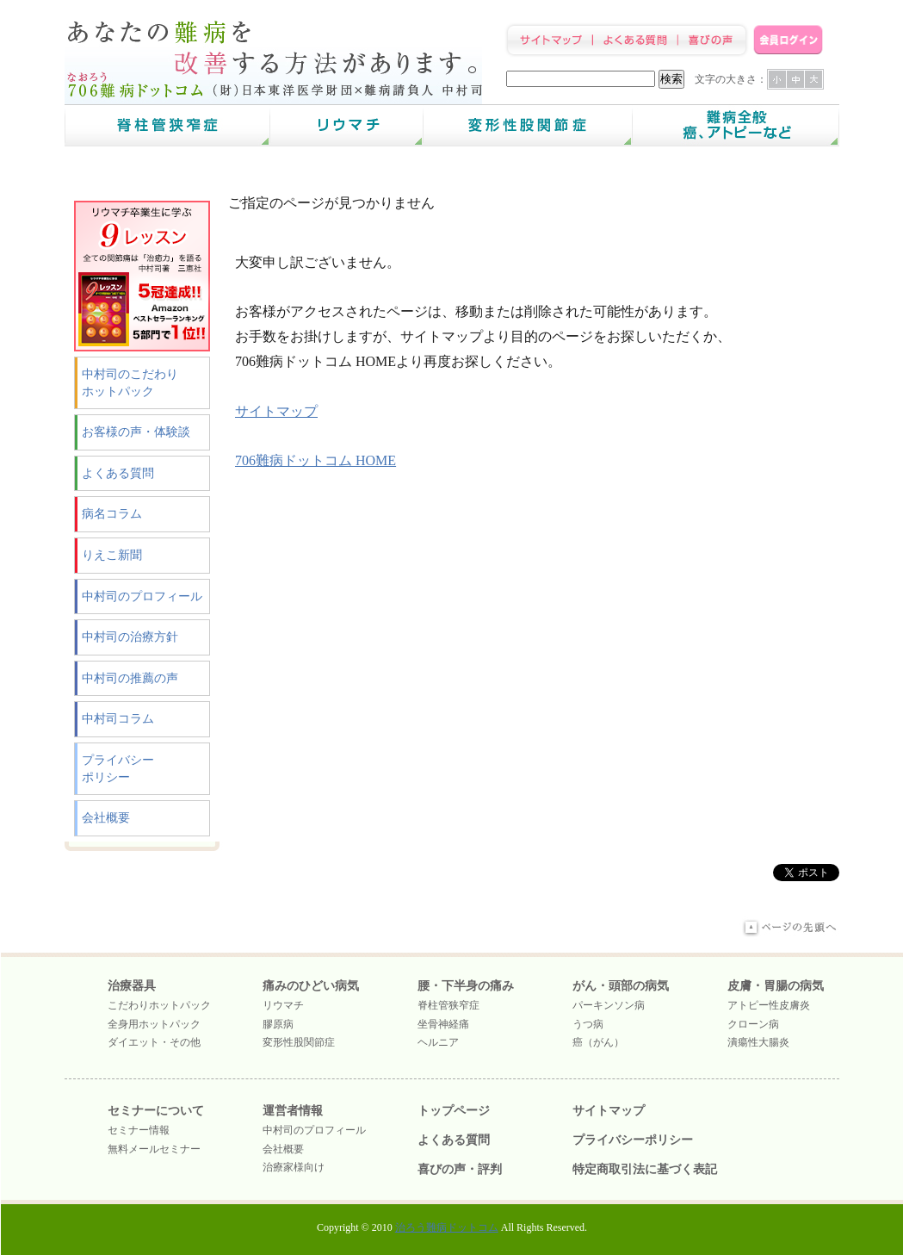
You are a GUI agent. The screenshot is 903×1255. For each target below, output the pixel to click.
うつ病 (587, 1024)
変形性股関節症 (299, 1042)
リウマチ (283, 1005)
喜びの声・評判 (459, 1169)
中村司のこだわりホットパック (130, 383)
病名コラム (112, 513)
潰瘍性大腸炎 (758, 1042)
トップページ (453, 1110)
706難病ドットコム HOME (315, 460)
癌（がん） (598, 1042)
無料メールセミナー (154, 1149)
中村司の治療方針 (130, 637)
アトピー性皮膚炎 (768, 1005)
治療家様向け (294, 1167)
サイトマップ (276, 411)
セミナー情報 (139, 1130)
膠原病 (278, 1024)
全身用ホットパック (154, 1024)
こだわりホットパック (159, 1005)
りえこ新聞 (112, 555)
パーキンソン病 (608, 1005)
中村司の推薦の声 (130, 678)
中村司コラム (118, 718)
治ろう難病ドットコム (446, 1227)
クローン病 (753, 1024)
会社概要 (106, 817)
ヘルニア (438, 1042)
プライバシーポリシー (118, 769)
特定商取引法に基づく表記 (644, 1169)
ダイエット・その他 (154, 1042)
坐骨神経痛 (443, 1024)
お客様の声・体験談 (136, 432)
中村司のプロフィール (142, 596)
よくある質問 (118, 473)
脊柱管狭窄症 (448, 1005)
